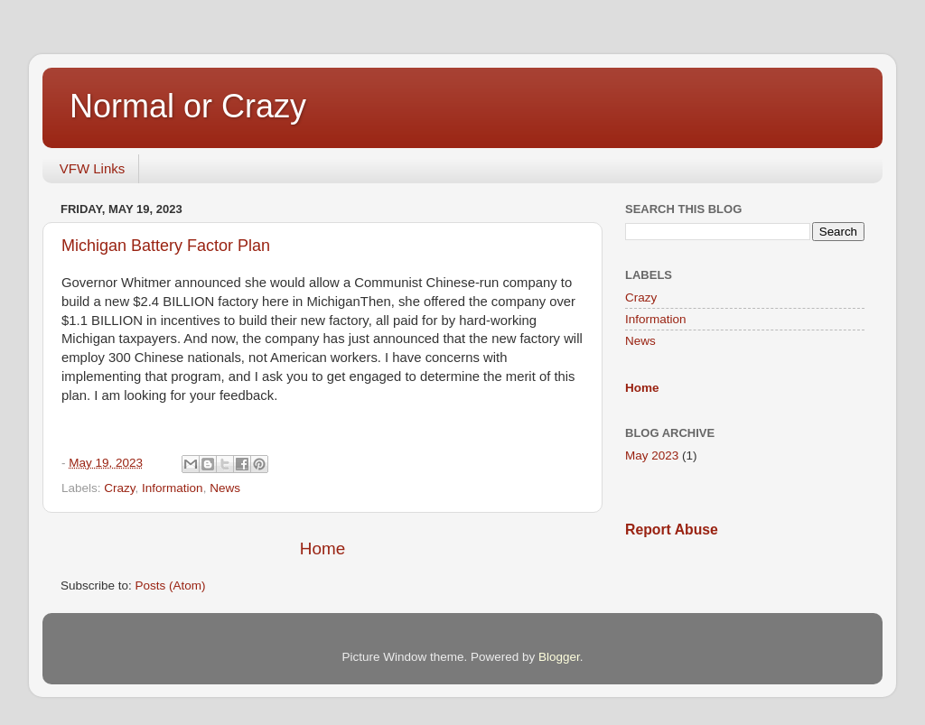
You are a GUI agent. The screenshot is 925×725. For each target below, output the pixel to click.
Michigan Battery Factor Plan (165, 246)
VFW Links (93, 168)
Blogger (559, 657)
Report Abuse (671, 529)
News (225, 488)
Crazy (119, 488)
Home (322, 548)
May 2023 (651, 455)
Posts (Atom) (170, 585)
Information (172, 488)
